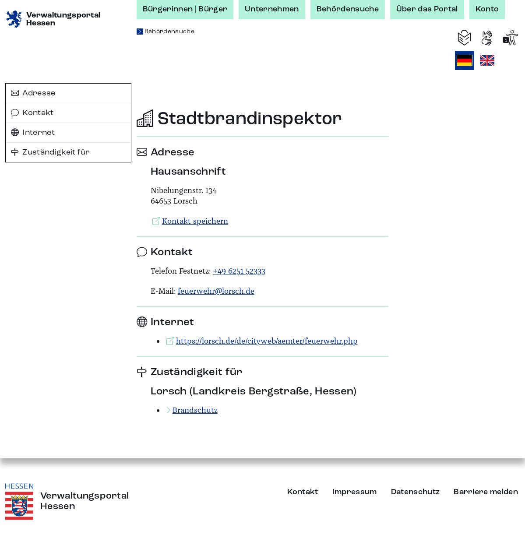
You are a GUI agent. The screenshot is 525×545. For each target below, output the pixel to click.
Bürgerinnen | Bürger (185, 9)
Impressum (354, 492)
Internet (33, 132)
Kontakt (32, 113)
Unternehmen (272, 9)
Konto (487, 9)
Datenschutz (415, 492)
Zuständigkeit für (50, 152)
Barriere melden (486, 492)
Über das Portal (427, 9)
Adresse (33, 93)
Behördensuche (348, 9)
